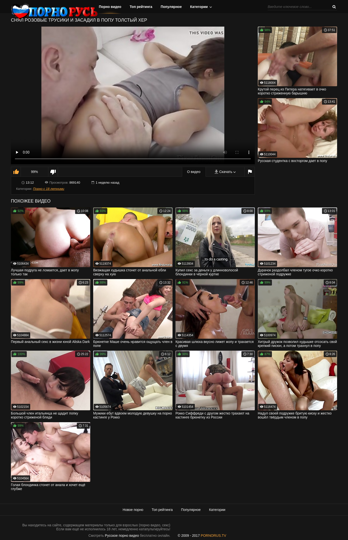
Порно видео (110, 7)
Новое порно (133, 510)
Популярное (171, 7)
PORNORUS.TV (213, 536)
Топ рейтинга (141, 7)
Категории (199, 7)
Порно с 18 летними (48, 189)
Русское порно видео (122, 536)
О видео (194, 172)
